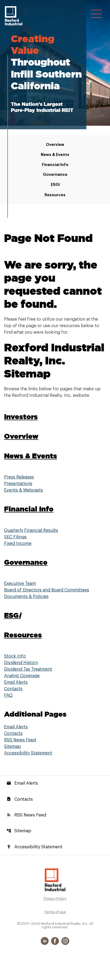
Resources (55, 195)
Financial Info (55, 165)
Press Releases (19, 477)
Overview (55, 144)
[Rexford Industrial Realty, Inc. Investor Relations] (55, 880)
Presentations (18, 483)
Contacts (13, 689)
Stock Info (15, 656)
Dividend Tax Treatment (28, 669)
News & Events (55, 154)
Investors (21, 416)
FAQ (8, 695)
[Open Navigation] (96, 14)
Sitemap (12, 746)
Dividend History (21, 663)
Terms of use (55, 912)
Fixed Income (18, 543)
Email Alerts (16, 682)
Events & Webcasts (23, 490)
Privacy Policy (55, 898)
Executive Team (20, 583)
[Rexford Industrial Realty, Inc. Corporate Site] (13, 15)
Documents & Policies (26, 596)
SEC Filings (15, 537)
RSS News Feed (20, 740)
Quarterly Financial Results (31, 530)
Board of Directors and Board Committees (46, 590)
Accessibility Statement (28, 753)
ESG (55, 185)
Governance (55, 174)
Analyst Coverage (22, 676)
